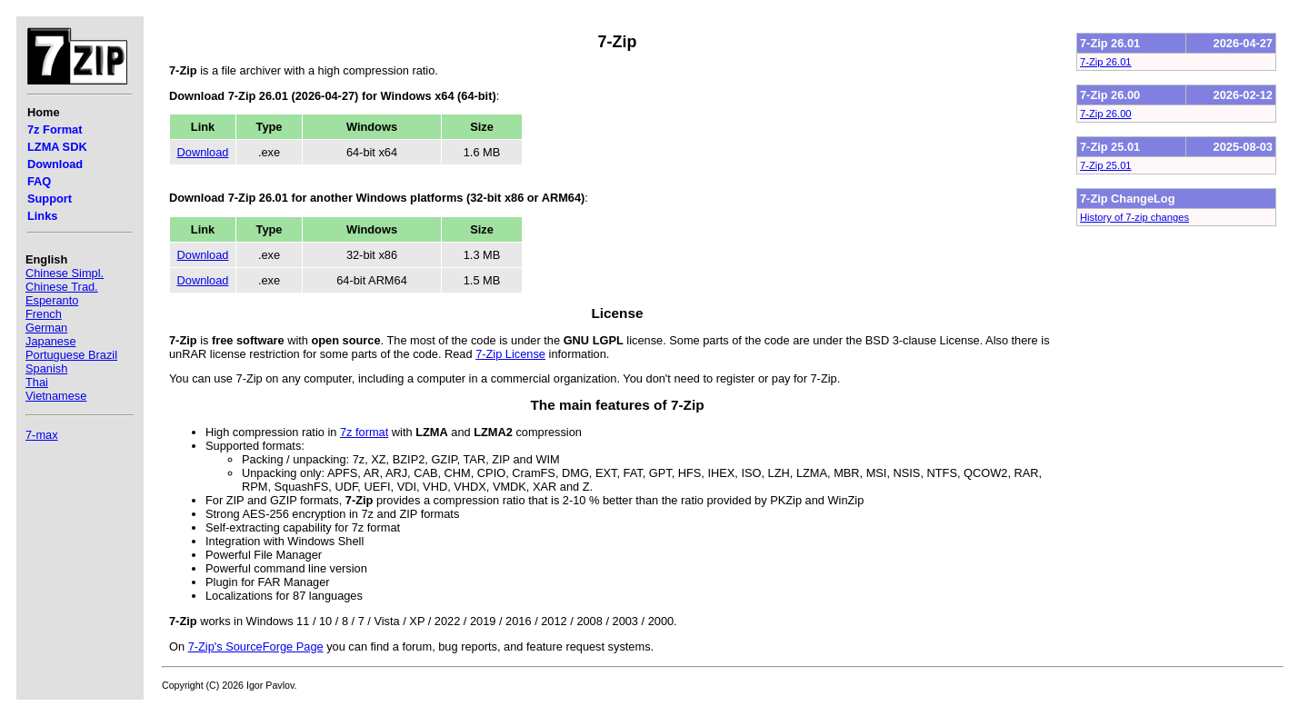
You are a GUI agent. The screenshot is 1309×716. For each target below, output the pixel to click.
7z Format (54, 129)
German (46, 327)
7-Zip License (510, 354)
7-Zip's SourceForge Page (256, 646)
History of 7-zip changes (1134, 217)
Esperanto (51, 300)
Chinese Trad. (61, 286)
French (43, 314)
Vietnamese (55, 396)
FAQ (39, 181)
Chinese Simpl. (64, 273)
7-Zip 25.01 (1106, 165)
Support (49, 198)
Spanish (46, 368)
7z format (364, 432)
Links (42, 216)
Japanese (50, 341)
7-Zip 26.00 (1106, 113)
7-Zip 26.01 (1106, 61)
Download (55, 164)
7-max (41, 435)
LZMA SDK (57, 147)
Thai (36, 382)
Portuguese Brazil (71, 355)
